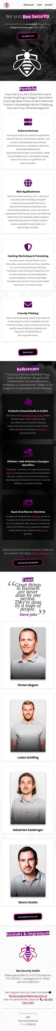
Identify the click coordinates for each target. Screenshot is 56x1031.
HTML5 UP (31, 1024)
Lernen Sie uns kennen (28, 562)
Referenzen (28, 352)
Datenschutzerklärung (28, 1020)
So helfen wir (28, 36)
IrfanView (36, 516)
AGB (28, 1017)
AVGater (10, 473)
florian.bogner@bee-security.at (28, 996)
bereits (44, 530)
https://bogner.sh (41, 553)
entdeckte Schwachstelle (33, 415)
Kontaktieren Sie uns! (28, 917)
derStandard (41, 429)
